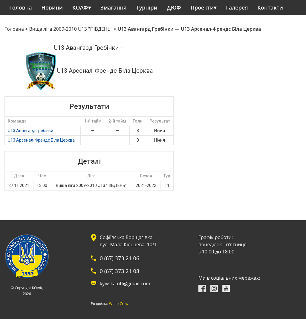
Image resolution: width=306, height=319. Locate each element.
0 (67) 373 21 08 (119, 271)
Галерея (237, 7)
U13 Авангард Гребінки (30, 130)
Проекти (202, 7)
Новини (52, 7)
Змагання (113, 7)
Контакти (270, 7)
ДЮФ (174, 7)
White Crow (118, 304)
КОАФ (80, 7)
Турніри (146, 7)
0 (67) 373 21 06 (119, 258)
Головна (20, 7)
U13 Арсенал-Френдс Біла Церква (41, 140)
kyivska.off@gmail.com (125, 283)
